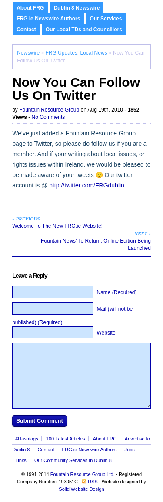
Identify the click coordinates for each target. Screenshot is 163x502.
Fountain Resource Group (49, 110)
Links (21, 460)
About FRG (30, 8)
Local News (93, 53)
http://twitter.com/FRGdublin (86, 185)
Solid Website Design (81, 489)
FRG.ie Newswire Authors (48, 19)
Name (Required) (116, 292)
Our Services (106, 19)
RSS (93, 481)
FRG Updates (61, 53)
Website (105, 333)
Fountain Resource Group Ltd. (82, 474)
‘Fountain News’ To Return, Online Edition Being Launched (87, 240)
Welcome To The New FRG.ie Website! (76, 222)
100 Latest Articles (65, 438)
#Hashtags (26, 438)
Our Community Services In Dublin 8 (73, 460)
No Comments (48, 117)
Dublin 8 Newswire (76, 8)
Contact (26, 29)
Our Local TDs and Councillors (84, 29)
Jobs (130, 449)
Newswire (28, 53)
